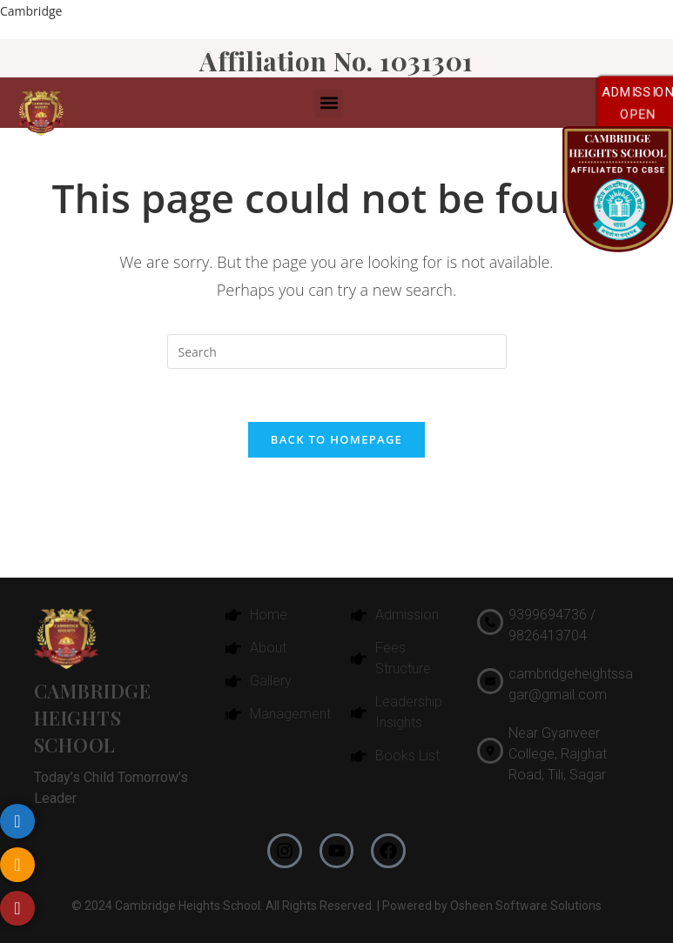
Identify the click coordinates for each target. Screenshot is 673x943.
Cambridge (31, 11)
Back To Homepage (336, 439)
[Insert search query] (337, 351)
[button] (328, 103)
